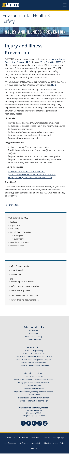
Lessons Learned (17, 246)
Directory (46, 438)
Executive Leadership (33, 337)
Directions (35, 438)
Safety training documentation (25, 300)
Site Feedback (10, 443)
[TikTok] (39, 423)
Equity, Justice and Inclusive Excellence (33, 383)
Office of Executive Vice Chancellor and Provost (33, 380)
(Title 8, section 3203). (51, 62)
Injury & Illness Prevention (20, 232)
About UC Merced (21, 438)
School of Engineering (34, 351)
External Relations (33, 386)
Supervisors (19, 239)
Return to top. (12, 205)
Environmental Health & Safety (28, 19)
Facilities (13, 222)
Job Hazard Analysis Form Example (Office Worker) (32, 175)
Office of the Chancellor (34, 377)
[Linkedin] (34, 424)
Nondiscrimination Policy (54, 443)
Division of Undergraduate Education (34, 366)
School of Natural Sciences (34, 354)
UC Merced (33, 331)
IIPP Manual (16, 275)
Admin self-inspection (20, 291)
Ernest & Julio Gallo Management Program (33, 360)
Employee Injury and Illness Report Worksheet (30, 178)
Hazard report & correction (23, 282)
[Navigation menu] (64, 5)
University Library (34, 340)
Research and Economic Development (33, 398)
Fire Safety (14, 229)
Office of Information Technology (34, 401)
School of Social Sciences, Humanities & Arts (34, 357)
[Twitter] (28, 423)
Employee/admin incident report (25, 296)
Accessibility (36, 443)
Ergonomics (15, 226)
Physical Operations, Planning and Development (33, 392)
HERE (53, 85)
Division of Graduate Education (33, 363)
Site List (34, 449)
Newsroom (33, 334)
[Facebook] (23, 424)
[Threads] (45, 423)
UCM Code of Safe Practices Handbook (26, 172)
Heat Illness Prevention (19, 243)
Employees (18, 236)
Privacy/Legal (58, 438)
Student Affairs (34, 395)
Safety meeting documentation (25, 286)
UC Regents (24, 443)
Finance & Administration (33, 389)
